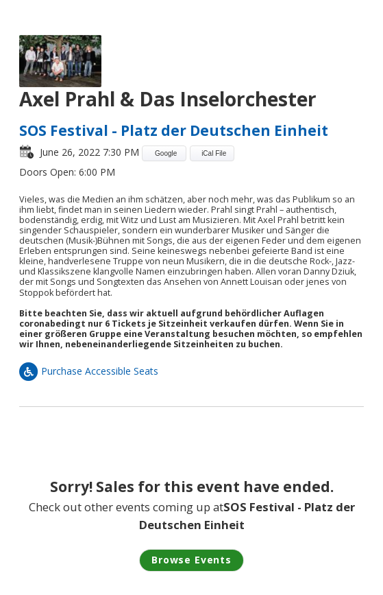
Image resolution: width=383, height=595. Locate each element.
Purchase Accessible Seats (88, 370)
